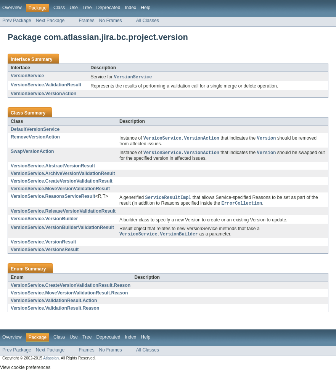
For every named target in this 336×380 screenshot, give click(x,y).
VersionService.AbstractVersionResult (53, 167)
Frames (86, 20)
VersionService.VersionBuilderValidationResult (62, 229)
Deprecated (108, 7)
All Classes (147, 20)
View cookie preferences (25, 369)
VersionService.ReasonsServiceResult (53, 197)
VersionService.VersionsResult (45, 251)
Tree (87, 7)
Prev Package (16, 20)
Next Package (50, 20)
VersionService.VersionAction (43, 94)
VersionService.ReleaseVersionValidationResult (63, 213)
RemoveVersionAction (35, 137)
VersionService (27, 75)
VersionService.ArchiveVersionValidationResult (63, 174)
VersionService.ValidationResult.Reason (55, 310)
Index (130, 7)
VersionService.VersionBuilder (44, 220)
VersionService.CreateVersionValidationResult (62, 182)
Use (73, 7)
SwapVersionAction (32, 152)
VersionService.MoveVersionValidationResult (60, 189)
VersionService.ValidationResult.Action (54, 302)
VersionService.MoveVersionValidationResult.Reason (69, 295)
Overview (12, 7)
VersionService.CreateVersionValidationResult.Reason (70, 287)
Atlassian (51, 360)
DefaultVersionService (35, 129)
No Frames (110, 20)
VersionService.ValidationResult (46, 85)
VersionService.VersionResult (43, 244)
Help (145, 7)
